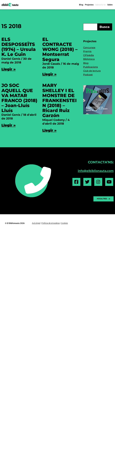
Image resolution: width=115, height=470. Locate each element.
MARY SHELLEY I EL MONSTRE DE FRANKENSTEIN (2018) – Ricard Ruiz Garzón (59, 100)
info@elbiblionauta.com (96, 170)
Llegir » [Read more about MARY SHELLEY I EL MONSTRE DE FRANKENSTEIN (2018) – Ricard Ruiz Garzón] (49, 130)
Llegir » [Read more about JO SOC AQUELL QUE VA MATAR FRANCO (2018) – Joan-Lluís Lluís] (8, 125)
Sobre (110, 5)
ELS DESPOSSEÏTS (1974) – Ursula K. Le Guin (18, 46)
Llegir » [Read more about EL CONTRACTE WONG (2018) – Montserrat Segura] (49, 74)
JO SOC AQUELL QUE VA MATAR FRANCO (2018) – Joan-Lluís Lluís (19, 98)
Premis (87, 51)
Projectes (89, 5)
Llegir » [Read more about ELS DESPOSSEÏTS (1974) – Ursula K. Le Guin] (8, 69)
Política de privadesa (50, 223)
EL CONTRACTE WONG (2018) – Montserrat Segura (60, 49)
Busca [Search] (105, 27)
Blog (81, 5)
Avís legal (36, 223)
